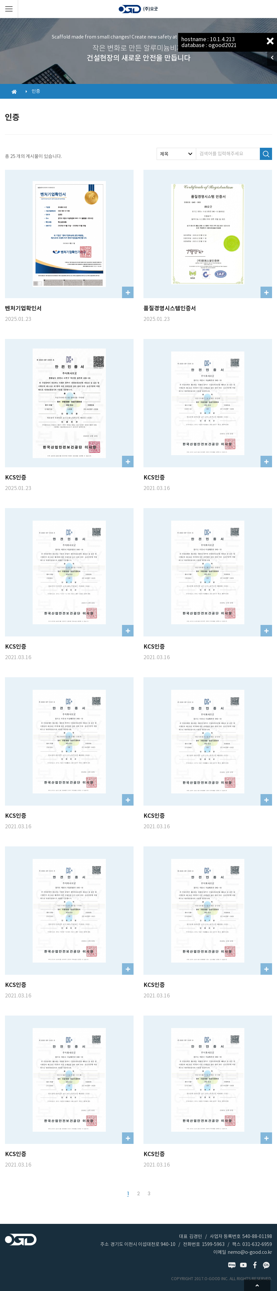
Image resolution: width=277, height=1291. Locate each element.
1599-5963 (213, 1244)
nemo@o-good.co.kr (250, 1252)
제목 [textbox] (164, 154)
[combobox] (176, 154)
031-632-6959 (257, 1244)
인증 (36, 91)
